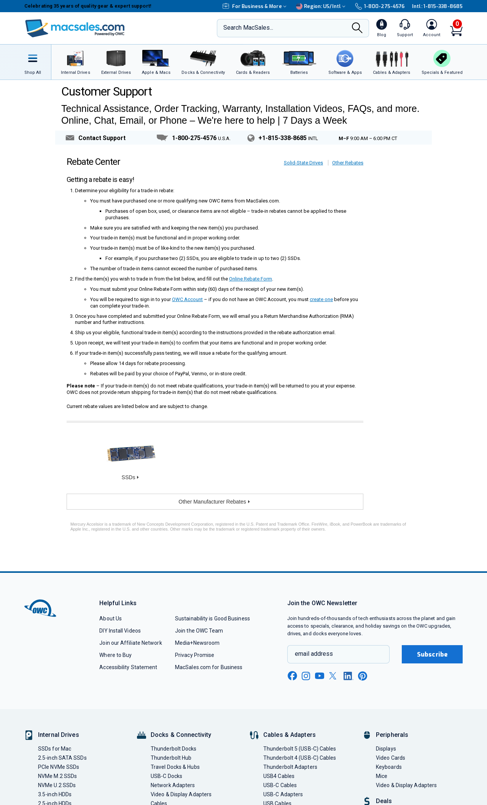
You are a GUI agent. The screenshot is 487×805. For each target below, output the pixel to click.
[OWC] (75, 28)
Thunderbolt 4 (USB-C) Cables (299, 758)
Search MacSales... (248, 27)
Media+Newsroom (197, 643)
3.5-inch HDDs (55, 794)
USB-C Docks (166, 776)
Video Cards (390, 758)
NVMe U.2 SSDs (57, 785)
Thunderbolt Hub (171, 758)
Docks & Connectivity (181, 734)
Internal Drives (58, 734)
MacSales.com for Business (208, 667)
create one (321, 299)
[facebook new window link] (292, 676)
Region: (321, 6)
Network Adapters (173, 785)
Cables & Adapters (289, 734)
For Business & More (255, 6)
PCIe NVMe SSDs (58, 767)
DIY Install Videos (120, 631)
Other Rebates (347, 163)
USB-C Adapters (283, 794)
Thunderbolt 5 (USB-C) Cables (299, 749)
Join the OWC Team (199, 631)
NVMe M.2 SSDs (57, 776)
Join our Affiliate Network (130, 643)
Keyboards (389, 767)
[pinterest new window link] (362, 676)
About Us (110, 618)
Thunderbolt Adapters (290, 767)
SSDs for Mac (54, 749)
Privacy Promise (194, 655)
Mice (381, 776)
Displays (386, 749)
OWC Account (187, 299)
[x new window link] (334, 675)
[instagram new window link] (306, 676)
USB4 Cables (278, 776)
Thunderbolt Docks (174, 749)
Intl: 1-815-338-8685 (437, 6)
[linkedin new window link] (348, 676)
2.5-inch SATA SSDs (62, 758)
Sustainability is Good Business (212, 618)
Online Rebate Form (250, 279)
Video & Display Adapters (181, 794)
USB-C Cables (280, 785)
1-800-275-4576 (379, 6)
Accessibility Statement (128, 667)
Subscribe (432, 654)
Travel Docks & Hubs (175, 767)
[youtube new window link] (320, 676)
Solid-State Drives (303, 163)
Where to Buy (115, 655)
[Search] (357, 28)
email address (314, 653)
